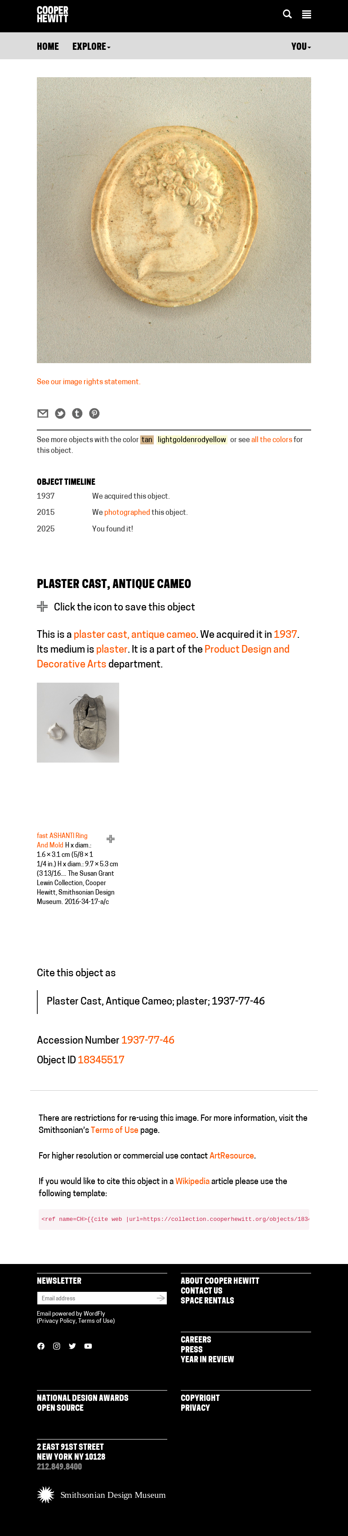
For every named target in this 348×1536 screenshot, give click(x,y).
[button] (306, 15)
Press (192, 1350)
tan (147, 440)
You (301, 47)
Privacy (195, 1408)
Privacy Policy (57, 1321)
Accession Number (78, 1041)
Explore (91, 47)
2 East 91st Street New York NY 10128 (71, 1453)
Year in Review (207, 1360)
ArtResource (232, 1156)
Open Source (60, 1408)
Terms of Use (114, 1131)
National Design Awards (83, 1399)
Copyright (200, 1399)
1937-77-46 (147, 1041)
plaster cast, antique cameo (135, 635)
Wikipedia (192, 1182)
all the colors (271, 440)
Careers (196, 1340)
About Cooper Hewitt (220, 1281)
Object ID (56, 1061)
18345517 (101, 1061)
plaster (112, 650)
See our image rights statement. (89, 382)
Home (48, 47)
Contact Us (202, 1291)
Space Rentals (207, 1301)
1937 (285, 635)
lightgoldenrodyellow (192, 440)
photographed (127, 513)
